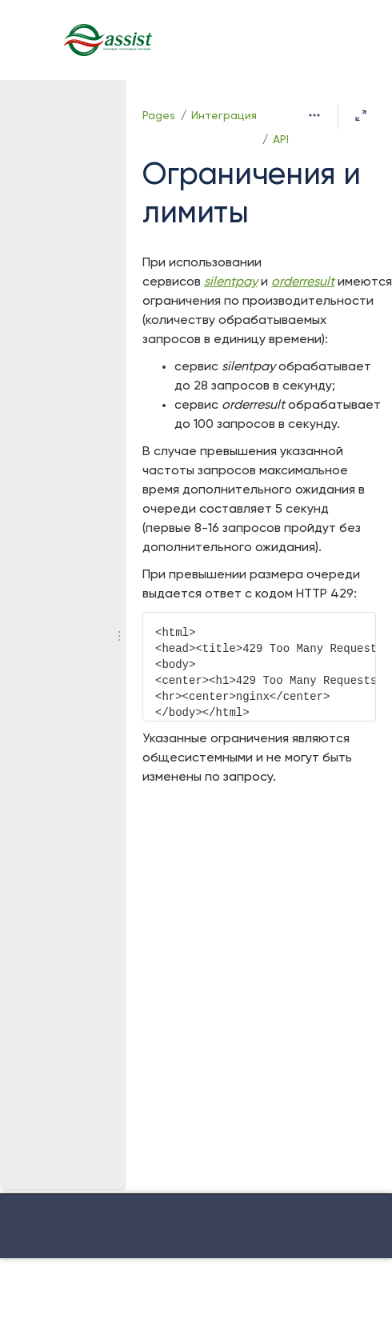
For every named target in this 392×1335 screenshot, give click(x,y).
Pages (158, 116)
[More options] (314, 116)
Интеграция (224, 116)
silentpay (231, 282)
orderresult (302, 282)
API (281, 140)
